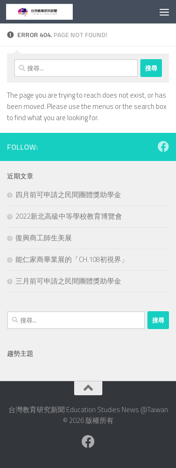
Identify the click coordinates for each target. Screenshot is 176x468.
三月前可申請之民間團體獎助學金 (68, 281)
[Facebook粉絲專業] (163, 146)
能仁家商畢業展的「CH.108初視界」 (71, 259)
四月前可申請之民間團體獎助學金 (68, 194)
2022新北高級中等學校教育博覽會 (68, 216)
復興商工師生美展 (43, 237)
